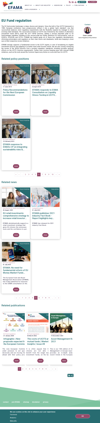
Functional (13, 415)
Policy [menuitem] (70, 6)
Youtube (75, 2)
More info (13, 421)
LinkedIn (73, 2)
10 (53, 174)
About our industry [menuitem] (44, 6)
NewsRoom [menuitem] (59, 6)
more (16, 112)
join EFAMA (16, 402)
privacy (45, 402)
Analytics (13, 418)
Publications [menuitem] (81, 6)
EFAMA (12, 6)
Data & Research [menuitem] (32, 10)
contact (6, 402)
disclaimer (36, 402)
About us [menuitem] (30, 6)
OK (83, 416)
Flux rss (70, 2)
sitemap (26, 402)
